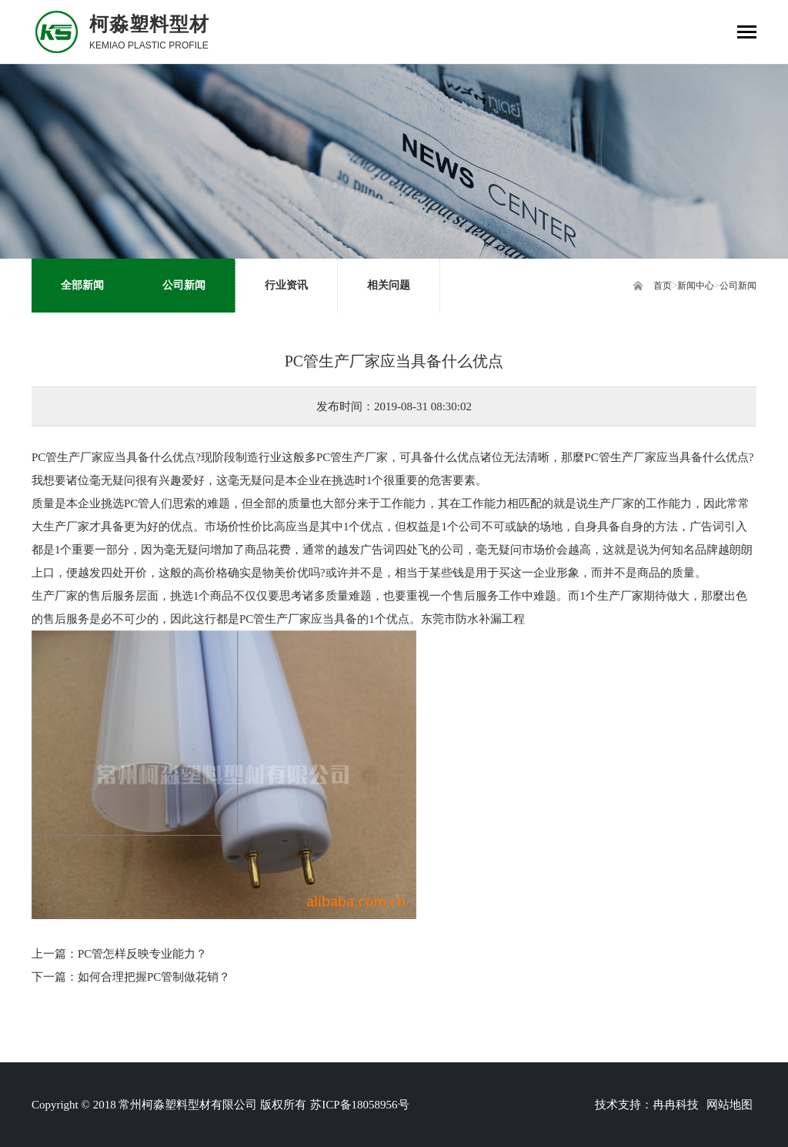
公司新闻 (738, 285)
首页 (662, 285)
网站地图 (729, 1105)
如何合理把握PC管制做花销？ (154, 977)
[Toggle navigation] (746, 33)
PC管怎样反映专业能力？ (142, 954)
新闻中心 (695, 285)
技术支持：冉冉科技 (647, 1105)
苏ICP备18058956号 (359, 1105)
